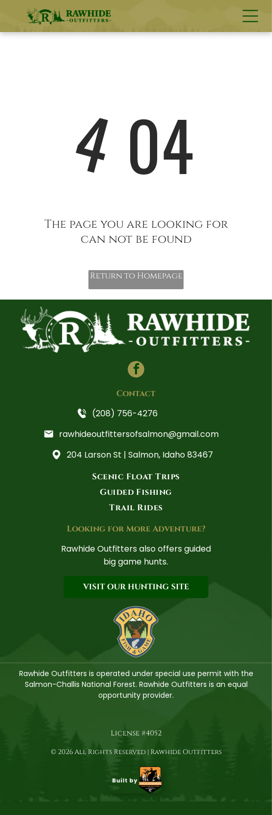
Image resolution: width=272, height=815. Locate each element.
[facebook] (136, 370)
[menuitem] (136, 476)
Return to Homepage (136, 275)
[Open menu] (250, 16)
